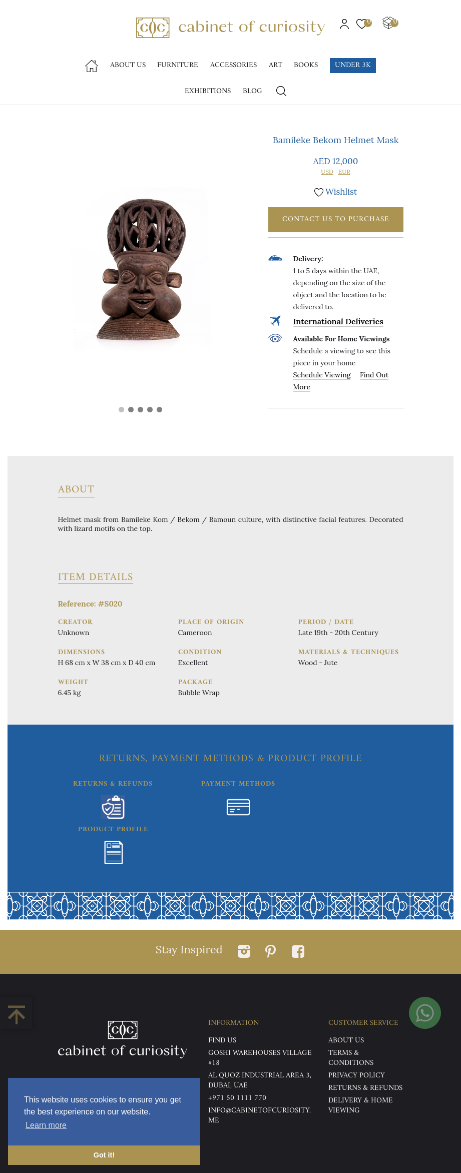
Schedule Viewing (322, 374)
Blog (252, 91)
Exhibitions (208, 91)
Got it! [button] (104, 1155)
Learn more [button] (46, 1125)
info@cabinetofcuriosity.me (259, 1115)
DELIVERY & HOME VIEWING (360, 1105)
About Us (128, 65)
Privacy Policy (356, 1075)
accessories (233, 65)
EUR (344, 171)
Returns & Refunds (365, 1088)
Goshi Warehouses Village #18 (260, 1058)
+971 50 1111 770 (237, 1098)
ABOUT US (346, 1040)
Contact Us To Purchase (335, 219)
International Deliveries (338, 321)
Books (306, 65)
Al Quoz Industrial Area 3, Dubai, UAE (259, 1080)
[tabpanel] (140, 269)
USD (327, 171)
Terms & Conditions (350, 1058)
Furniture (177, 65)
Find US (222, 1040)
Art (275, 65)
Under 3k (353, 65)
